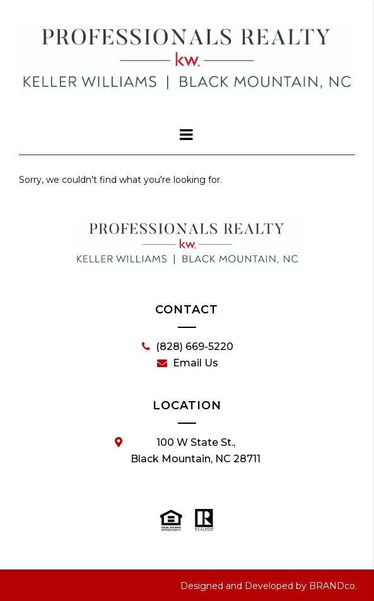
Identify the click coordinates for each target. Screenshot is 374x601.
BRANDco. (333, 586)
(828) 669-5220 (187, 347)
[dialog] (187, 134)
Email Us (187, 363)
